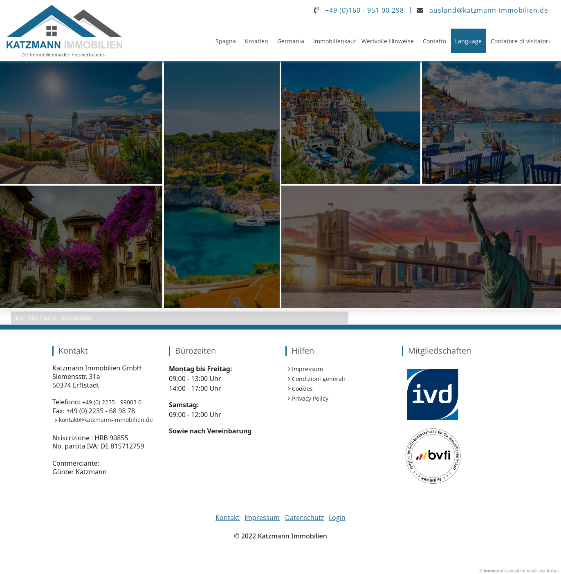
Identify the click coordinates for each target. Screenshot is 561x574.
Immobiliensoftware (539, 571)
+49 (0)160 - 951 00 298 (364, 10)
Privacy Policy (310, 398)
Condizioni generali (318, 379)
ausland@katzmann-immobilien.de (488, 10)
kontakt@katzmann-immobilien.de (106, 420)
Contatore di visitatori (520, 41)
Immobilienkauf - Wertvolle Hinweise (363, 41)
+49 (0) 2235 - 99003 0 (111, 402)
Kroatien (256, 41)
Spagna (225, 41)
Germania (290, 41)
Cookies (302, 388)
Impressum (307, 369)
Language (468, 41)
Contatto (434, 41)
